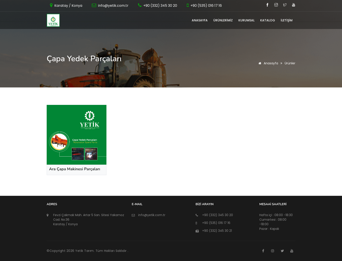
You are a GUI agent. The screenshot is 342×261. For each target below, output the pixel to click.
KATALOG (267, 20)
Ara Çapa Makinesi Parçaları (74, 169)
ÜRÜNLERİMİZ (223, 20)
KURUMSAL (246, 20)
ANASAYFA (200, 20)
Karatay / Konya (67, 5)
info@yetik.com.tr (112, 5)
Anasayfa (267, 63)
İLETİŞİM (286, 20)
